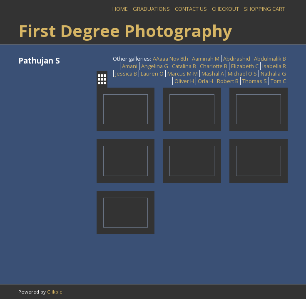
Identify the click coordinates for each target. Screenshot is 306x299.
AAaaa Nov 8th (170, 58)
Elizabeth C (245, 66)
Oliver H (184, 81)
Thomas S (254, 81)
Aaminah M (205, 58)
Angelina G (154, 66)
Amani (129, 66)
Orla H (205, 81)
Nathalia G (273, 73)
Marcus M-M (182, 73)
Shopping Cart (264, 8)
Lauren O (152, 73)
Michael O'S (242, 73)
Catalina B (184, 66)
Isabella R (274, 66)
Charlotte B (213, 66)
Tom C (278, 81)
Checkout (225, 8)
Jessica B (126, 73)
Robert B (228, 81)
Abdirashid (236, 58)
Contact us (191, 8)
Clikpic (54, 292)
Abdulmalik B (270, 58)
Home (120, 8)
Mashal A (213, 73)
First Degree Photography (125, 30)
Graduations (151, 8)
